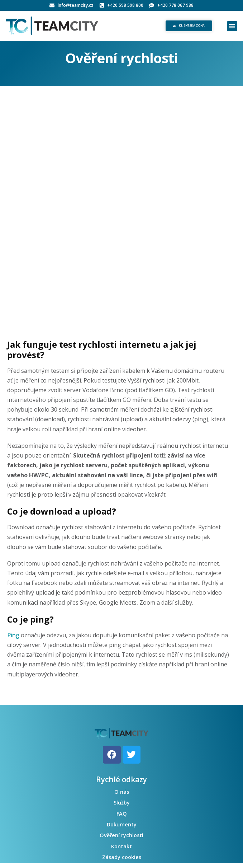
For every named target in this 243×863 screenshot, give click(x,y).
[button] (232, 26)
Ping (13, 635)
